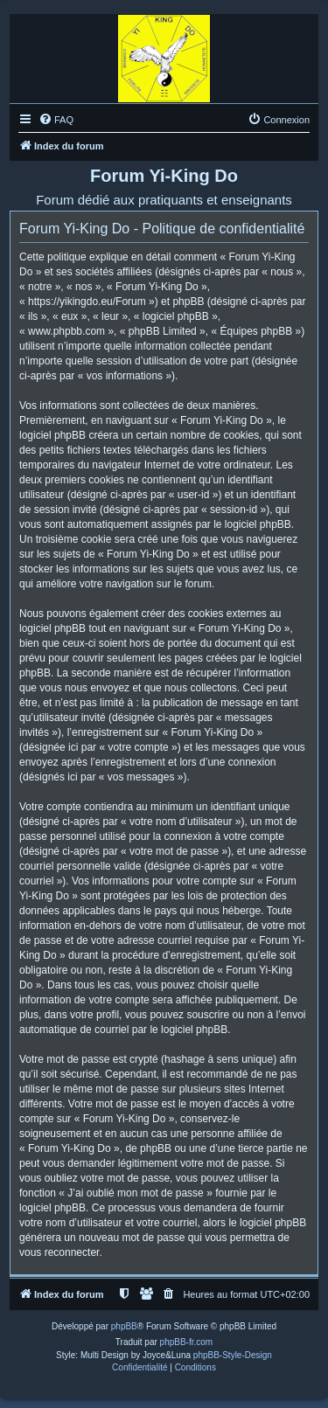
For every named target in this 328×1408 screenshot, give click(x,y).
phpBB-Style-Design (232, 1355)
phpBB (124, 1326)
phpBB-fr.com (186, 1342)
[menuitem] (55, 119)
